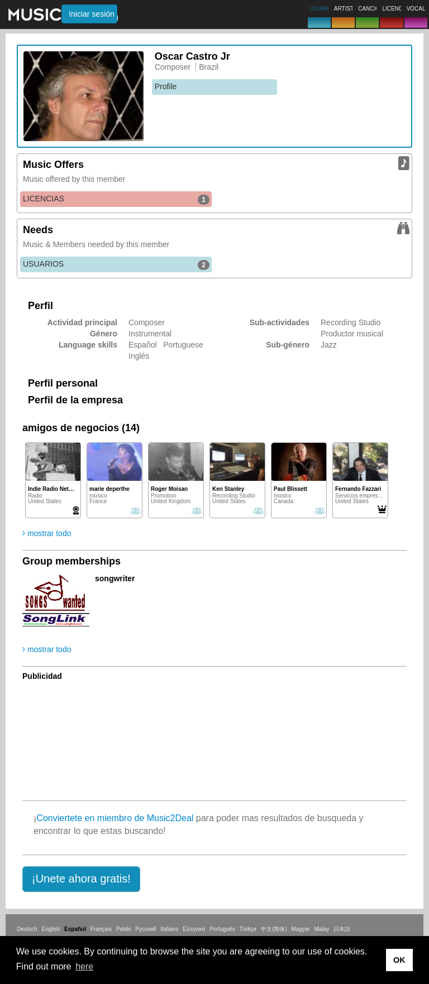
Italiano (169, 929)
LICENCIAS (116, 199)
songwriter (115, 578)
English (50, 929)
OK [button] (399, 960)
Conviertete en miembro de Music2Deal (114, 818)
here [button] (84, 966)
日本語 (341, 929)
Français (101, 929)
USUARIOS (116, 264)
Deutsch (27, 929)
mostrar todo (46, 533)
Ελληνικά (194, 929)
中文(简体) (274, 929)
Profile (166, 86)
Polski (123, 929)
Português (222, 929)
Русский (145, 929)
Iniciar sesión (92, 13)
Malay (322, 929)
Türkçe (248, 929)
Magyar (300, 929)
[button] (81, 879)
